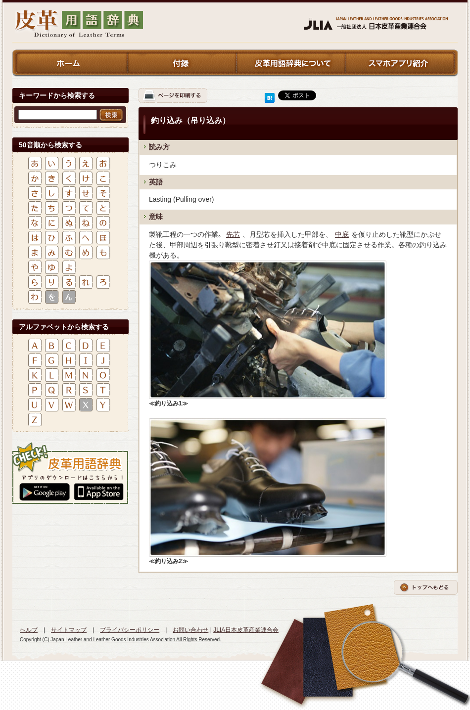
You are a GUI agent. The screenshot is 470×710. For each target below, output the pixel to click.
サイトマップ (69, 629)
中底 (342, 234)
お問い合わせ (190, 629)
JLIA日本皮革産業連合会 (246, 629)
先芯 (233, 234)
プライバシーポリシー (129, 629)
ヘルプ (29, 629)
